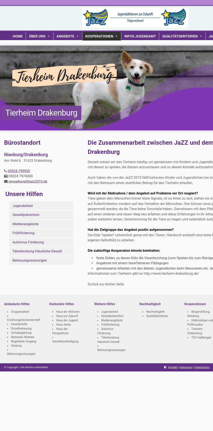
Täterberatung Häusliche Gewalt (37, 251)
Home (18, 36)
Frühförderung (23, 233)
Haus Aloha (63, 324)
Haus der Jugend (67, 320)
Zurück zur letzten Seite (106, 284)
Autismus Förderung (28, 242)
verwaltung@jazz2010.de (27, 181)
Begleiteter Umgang (23, 341)
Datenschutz (202, 367)
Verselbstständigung (65, 341)
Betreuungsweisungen (29, 260)
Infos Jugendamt (140, 36)
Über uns (39, 36)
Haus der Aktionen (68, 311)
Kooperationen (101, 36)
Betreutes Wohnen (22, 337)
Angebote (68, 36)
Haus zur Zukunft (67, 316)
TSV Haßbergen (201, 337)
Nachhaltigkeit (155, 311)
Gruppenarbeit (20, 311)
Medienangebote (25, 224)
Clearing (16, 345)
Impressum (186, 367)
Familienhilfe (19, 324)
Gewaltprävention (26, 215)
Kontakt (172, 367)
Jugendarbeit (22, 206)
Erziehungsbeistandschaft (23, 320)
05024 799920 (19, 171)
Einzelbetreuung (21, 328)
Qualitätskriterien (182, 36)
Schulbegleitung (21, 332)
